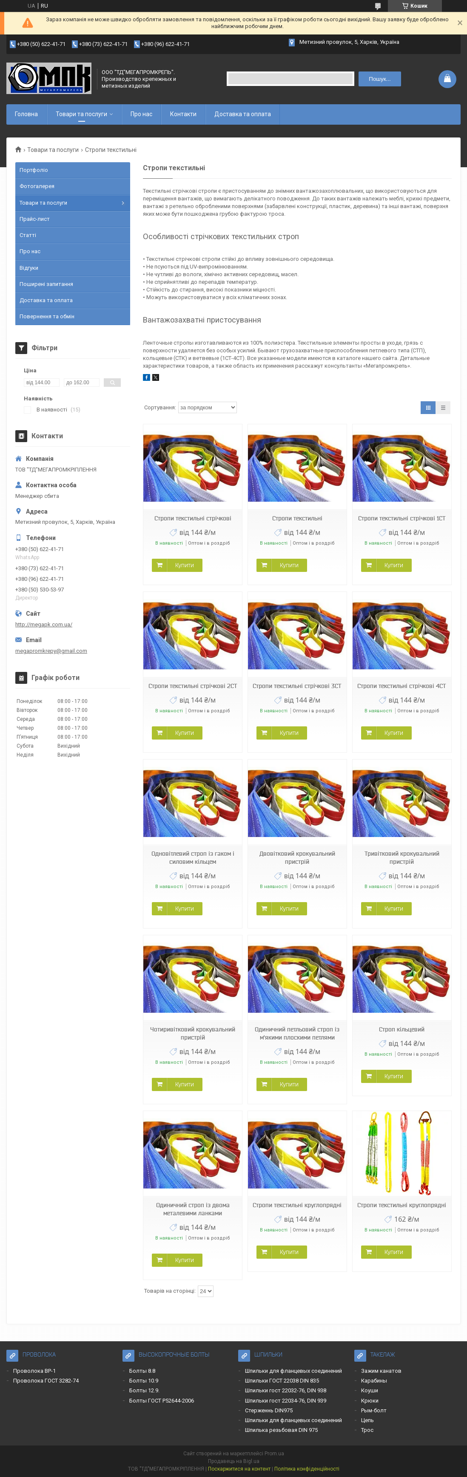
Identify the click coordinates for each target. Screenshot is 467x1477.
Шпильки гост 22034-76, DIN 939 (285, 1400)
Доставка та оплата (242, 114)
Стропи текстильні (297, 518)
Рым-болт (374, 1410)
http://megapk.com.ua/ (43, 624)
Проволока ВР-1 (34, 1371)
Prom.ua (274, 1454)
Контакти (183, 114)
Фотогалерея (37, 186)
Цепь (367, 1420)
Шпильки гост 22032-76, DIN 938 (285, 1390)
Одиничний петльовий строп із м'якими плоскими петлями (297, 1033)
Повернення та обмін (47, 316)
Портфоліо (34, 170)
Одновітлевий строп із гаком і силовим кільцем (192, 857)
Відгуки (29, 268)
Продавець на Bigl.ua (233, 1461)
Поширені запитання (46, 284)
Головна (26, 114)
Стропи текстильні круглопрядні (297, 1205)
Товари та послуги (81, 114)
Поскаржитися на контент (239, 1469)
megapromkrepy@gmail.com (51, 651)
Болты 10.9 (143, 1380)
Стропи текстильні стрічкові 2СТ (192, 686)
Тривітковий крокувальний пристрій (401, 857)
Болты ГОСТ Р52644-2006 (161, 1400)
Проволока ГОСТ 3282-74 (46, 1380)
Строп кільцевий (401, 1029)
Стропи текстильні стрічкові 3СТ (297, 686)
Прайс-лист (35, 219)
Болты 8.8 (142, 1371)
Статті (28, 235)
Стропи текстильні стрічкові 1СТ (402, 518)
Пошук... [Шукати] (379, 79)
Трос (367, 1430)
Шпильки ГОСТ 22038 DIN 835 (282, 1380)
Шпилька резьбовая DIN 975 (281, 1430)
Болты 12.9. (144, 1390)
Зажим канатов (381, 1371)
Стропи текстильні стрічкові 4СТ (401, 686)
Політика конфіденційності (306, 1469)
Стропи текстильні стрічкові (192, 518)
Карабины (374, 1380)
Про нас (141, 114)
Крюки (370, 1400)
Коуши (369, 1390)
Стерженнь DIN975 (269, 1410)
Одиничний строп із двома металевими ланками (193, 1209)
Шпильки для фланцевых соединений (293, 1371)
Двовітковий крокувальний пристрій (297, 857)
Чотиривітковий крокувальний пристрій (192, 1033)
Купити (184, 565)
